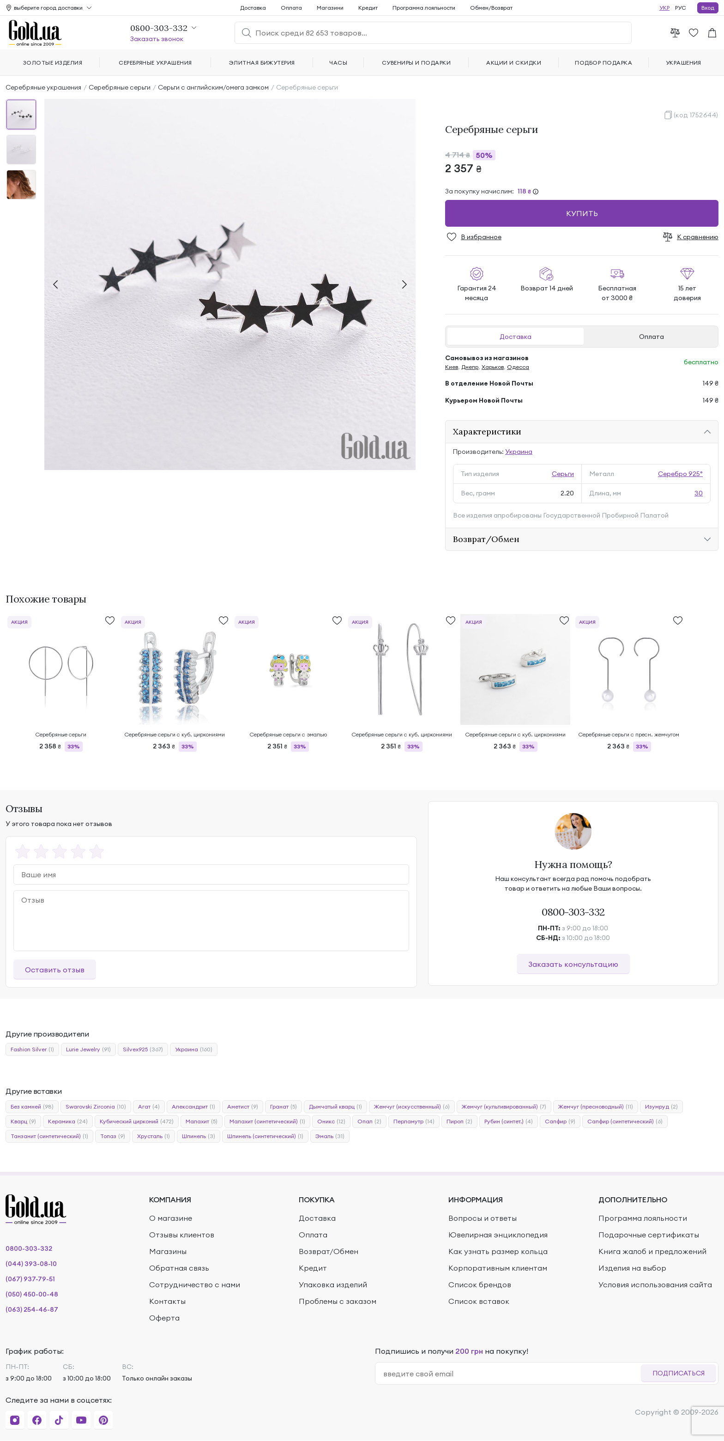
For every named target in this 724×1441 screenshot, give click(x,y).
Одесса (518, 366)
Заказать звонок (156, 39)
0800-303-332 (573, 911)
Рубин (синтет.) (508, 1121)
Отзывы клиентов (181, 1234)
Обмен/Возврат (491, 7)
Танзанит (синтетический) (49, 1136)
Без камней (32, 1107)
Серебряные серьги (120, 87)
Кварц (23, 1121)
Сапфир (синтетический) (625, 1121)
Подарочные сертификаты (648, 1234)
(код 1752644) (696, 115)
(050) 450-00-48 (32, 1294)
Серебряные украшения (43, 87)
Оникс (331, 1121)
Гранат (283, 1107)
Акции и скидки (513, 62)
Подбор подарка (603, 62)
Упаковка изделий (333, 1284)
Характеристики (487, 431)
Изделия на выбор (632, 1267)
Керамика (68, 1121)
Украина (518, 451)
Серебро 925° (680, 474)
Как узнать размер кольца (498, 1251)
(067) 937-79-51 (30, 1279)
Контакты (167, 1301)
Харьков (493, 366)
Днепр (469, 366)
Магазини (330, 7)
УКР (664, 7)
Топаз (112, 1136)
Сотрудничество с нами (194, 1284)
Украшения (683, 62)
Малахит (201, 1121)
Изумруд (661, 1107)
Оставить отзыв (54, 969)
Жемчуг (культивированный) (504, 1107)
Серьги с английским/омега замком (213, 87)
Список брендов (479, 1284)
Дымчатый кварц (335, 1107)
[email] (512, 1374)
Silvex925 (143, 1049)
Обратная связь (179, 1267)
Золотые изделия (52, 62)
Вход (707, 7)
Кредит (368, 7)
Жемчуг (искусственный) (412, 1107)
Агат (149, 1107)
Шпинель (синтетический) (265, 1136)
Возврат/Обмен (486, 539)
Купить (582, 213)
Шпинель (198, 1136)
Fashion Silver (32, 1049)
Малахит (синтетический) (267, 1121)
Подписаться (678, 1373)
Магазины (168, 1251)
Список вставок (478, 1301)
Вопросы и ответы (482, 1218)
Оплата (651, 336)
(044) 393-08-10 (31, 1264)
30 (698, 493)
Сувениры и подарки (416, 62)
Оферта (164, 1317)
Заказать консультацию (573, 964)
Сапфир (560, 1121)
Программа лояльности (423, 7)
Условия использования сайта (655, 1284)
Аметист (242, 1107)
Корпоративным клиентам (497, 1267)
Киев (451, 366)
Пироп (459, 1121)
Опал (369, 1121)
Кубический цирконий (137, 1121)
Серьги (563, 474)
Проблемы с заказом (337, 1301)
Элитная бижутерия (262, 62)
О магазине (170, 1218)
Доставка (515, 336)
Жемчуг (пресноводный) (595, 1107)
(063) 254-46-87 (32, 1309)
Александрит (193, 1107)
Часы (338, 62)
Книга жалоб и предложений (652, 1251)
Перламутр (413, 1121)
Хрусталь (153, 1136)
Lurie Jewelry (88, 1049)
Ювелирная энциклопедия (498, 1234)
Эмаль (329, 1136)
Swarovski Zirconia (96, 1107)
